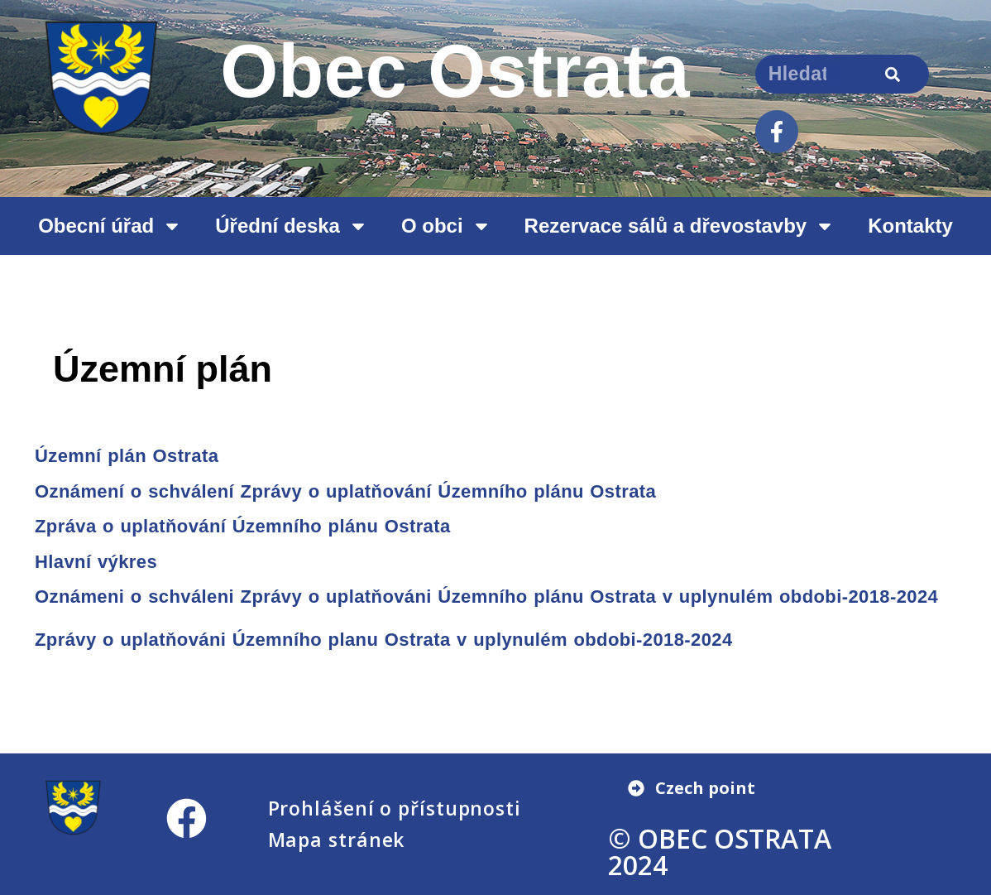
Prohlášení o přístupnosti (395, 808)
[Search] (892, 74)
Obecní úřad (110, 226)
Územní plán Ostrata (126, 455)
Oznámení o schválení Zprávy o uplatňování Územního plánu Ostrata (345, 491)
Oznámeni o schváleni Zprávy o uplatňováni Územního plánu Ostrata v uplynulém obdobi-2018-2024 (486, 596)
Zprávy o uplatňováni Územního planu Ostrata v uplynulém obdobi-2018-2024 (384, 639)
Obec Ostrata (455, 71)
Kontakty (910, 225)
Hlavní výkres (96, 561)
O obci (446, 226)
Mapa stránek (336, 839)
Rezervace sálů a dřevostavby (679, 226)
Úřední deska (291, 226)
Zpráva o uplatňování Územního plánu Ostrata (243, 526)
